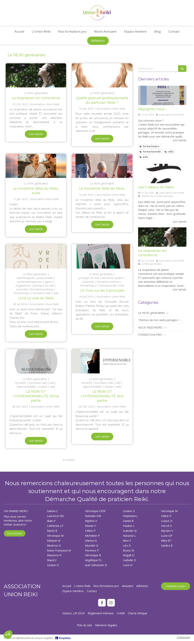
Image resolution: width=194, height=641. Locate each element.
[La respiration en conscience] (36, 75)
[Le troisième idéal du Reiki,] (102, 166)
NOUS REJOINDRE (150, 327)
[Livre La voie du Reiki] (36, 256)
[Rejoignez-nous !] (162, 95)
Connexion (183, 637)
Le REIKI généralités (151, 313)
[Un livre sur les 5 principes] (102, 256)
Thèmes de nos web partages (158, 320)
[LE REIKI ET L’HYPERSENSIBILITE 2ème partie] (36, 361)
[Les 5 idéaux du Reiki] (162, 173)
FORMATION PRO (150, 334)
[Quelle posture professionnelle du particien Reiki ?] (102, 75)
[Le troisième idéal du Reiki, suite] (36, 166)
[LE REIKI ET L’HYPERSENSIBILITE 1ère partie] (102, 361)
